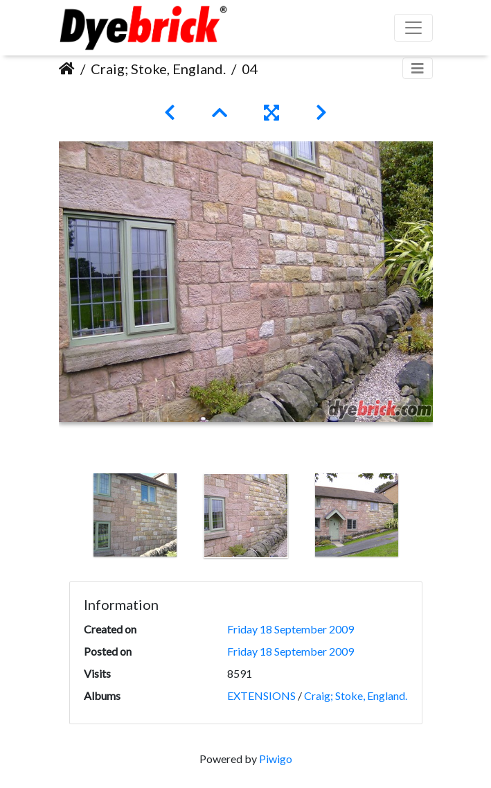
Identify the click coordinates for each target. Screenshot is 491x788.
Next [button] (422, 518)
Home (67, 68)
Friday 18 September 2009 (290, 629)
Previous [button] (69, 518)
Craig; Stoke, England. (158, 68)
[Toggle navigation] (417, 68)
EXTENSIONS (261, 695)
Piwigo (275, 758)
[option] (135, 515)
